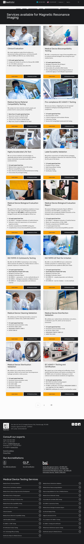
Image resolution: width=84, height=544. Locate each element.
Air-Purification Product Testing (22, 528)
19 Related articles (32, 126)
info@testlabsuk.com (14, 443)
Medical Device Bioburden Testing (62, 495)
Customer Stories (65, 6)
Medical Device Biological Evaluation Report (62, 507)
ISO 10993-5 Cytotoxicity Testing (62, 503)
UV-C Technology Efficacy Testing (22, 532)
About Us (18, 6)
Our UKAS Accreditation (9, 467)
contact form (14, 447)
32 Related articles (32, 339)
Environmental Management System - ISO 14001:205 (57, 470)
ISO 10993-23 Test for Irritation (22, 507)
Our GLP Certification (28, 467)
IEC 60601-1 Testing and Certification (62, 524)
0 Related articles (32, 76)
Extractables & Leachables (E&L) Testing (62, 499)
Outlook (41, 6)
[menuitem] (60, 2)
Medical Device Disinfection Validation (62, 483)
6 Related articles (69, 126)
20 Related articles (69, 76)
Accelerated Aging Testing (62, 511)
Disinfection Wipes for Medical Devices (22, 536)
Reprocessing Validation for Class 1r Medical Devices (62, 491)
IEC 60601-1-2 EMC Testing (22, 524)
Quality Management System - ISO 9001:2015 (55, 467)
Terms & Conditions (8, 451)
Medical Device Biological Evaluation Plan (22, 499)
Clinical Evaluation (22, 511)
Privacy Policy (6, 453)
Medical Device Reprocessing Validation (62, 487)
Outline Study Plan (33, 6)
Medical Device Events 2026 (51, 6)
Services (25, 6)
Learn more (15, 76)
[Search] (78, 2)
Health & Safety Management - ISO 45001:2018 (55, 468)
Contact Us (61, 2)
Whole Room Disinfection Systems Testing (62, 528)
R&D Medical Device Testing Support (22, 495)
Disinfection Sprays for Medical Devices (62, 532)
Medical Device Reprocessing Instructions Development (22, 491)
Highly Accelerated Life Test (62, 515)
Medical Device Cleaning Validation (22, 483)
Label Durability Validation (22, 519)
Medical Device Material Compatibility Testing (22, 515)
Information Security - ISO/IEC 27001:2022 (54, 472)
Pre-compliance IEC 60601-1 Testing (62, 519)
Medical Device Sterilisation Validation (22, 487)
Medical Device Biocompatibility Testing (22, 503)
